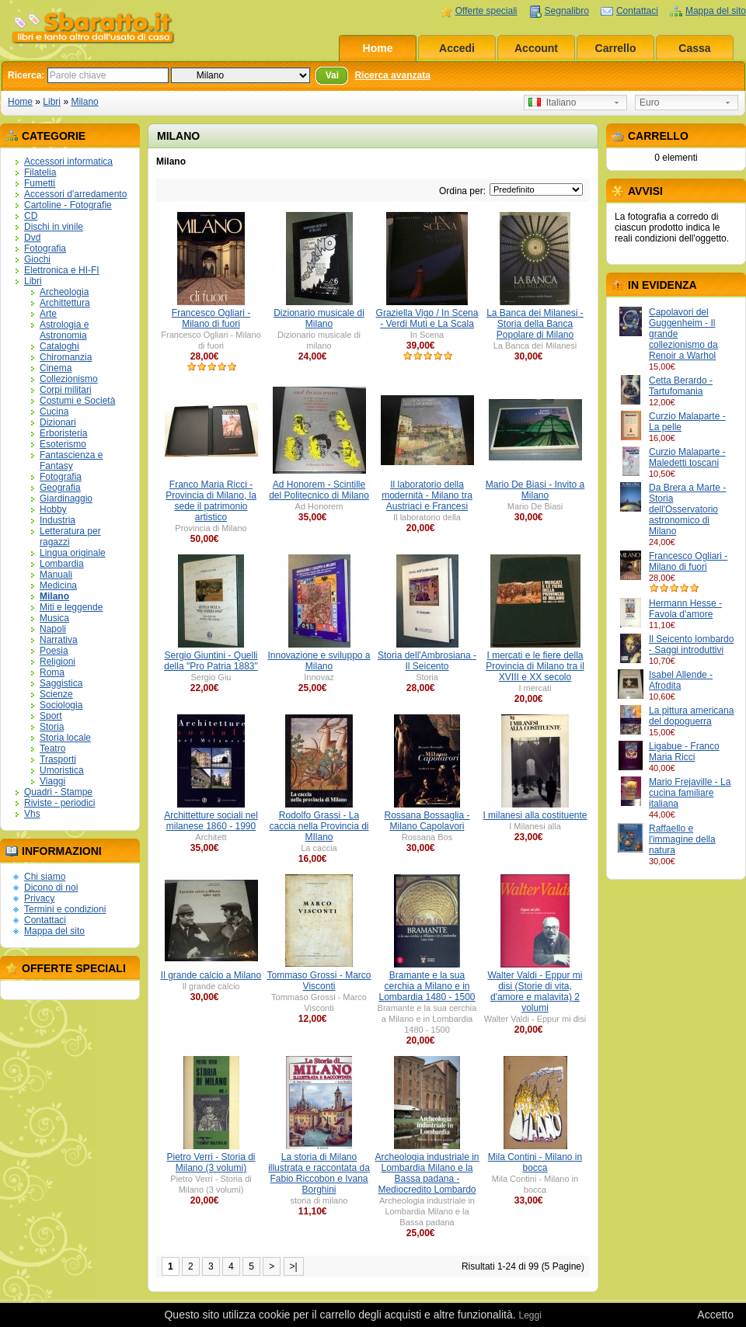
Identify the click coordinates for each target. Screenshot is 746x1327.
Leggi (529, 1315)
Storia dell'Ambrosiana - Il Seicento (427, 661)
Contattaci (637, 10)
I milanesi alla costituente (535, 815)
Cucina (54, 411)
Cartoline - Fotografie (68, 205)
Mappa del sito (715, 10)
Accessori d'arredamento (75, 194)
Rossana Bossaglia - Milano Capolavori (426, 821)
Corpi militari (66, 389)
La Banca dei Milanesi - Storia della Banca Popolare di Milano (535, 323)
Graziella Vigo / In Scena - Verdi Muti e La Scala (427, 318)
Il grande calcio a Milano (211, 975)
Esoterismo (63, 444)
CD (30, 215)
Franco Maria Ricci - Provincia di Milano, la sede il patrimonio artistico (211, 501)
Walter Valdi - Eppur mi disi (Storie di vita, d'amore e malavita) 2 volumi (534, 991)
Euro (649, 102)
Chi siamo (44, 876)
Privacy (39, 898)
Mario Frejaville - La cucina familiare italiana (689, 792)
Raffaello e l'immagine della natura (682, 839)
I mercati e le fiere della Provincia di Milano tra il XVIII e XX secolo (535, 666)
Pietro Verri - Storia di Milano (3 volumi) (210, 1162)
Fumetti (39, 183)
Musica (54, 618)
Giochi (37, 259)
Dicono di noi (51, 887)
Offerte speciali (486, 10)
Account (536, 48)
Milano (84, 101)
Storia (52, 726)
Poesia (54, 650)
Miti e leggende (71, 607)
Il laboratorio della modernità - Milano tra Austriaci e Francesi (427, 495)
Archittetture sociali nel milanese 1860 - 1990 (211, 821)
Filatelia (40, 172)
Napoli (53, 629)
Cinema (55, 368)
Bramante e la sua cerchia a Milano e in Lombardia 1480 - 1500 (426, 986)
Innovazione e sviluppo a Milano (318, 661)
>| (294, 1266)
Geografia (60, 487)
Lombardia (62, 563)
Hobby (53, 509)
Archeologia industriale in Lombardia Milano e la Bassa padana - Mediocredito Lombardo (427, 1173)
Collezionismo (69, 378)
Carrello (615, 48)
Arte (48, 313)
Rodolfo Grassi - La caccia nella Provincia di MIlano (318, 826)
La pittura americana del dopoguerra (691, 716)
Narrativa (59, 639)
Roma (52, 672)
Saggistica (61, 683)
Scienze (56, 694)
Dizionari (58, 422)
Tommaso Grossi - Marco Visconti (319, 981)
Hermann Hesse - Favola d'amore (685, 609)
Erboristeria (63, 433)
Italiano (552, 102)
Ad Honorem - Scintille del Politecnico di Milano (319, 490)
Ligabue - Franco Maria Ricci (684, 752)
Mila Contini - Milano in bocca (535, 1162)
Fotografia (45, 248)
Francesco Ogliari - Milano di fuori (688, 561)
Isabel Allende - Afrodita (681, 680)
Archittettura (65, 302)
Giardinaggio (66, 498)
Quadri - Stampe (58, 792)
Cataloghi (59, 346)
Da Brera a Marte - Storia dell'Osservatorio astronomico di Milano (687, 509)
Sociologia (61, 705)
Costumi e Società (77, 400)
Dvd (32, 237)
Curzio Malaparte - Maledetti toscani (687, 457)
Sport (51, 715)
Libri (52, 101)
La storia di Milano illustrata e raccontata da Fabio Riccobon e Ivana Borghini (319, 1173)
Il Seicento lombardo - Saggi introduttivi (691, 644)
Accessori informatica (68, 161)
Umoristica (62, 770)
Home (378, 48)
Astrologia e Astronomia (64, 330)
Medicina (58, 585)
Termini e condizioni (65, 909)
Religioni (57, 661)
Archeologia (64, 292)
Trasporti (58, 759)
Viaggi (52, 781)
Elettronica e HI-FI (61, 270)
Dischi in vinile (53, 226)
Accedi (457, 48)
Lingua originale (73, 552)
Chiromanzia (66, 357)
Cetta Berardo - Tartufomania (681, 386)
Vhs (32, 813)
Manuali (56, 574)
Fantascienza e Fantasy (71, 460)
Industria (57, 520)
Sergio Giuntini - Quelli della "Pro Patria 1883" (211, 661)
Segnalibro (567, 10)
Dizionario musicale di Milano (319, 318)
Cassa (694, 48)
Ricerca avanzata (392, 75)
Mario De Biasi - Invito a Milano (535, 490)
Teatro (52, 748)
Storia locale (65, 737)
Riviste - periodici (59, 802)
